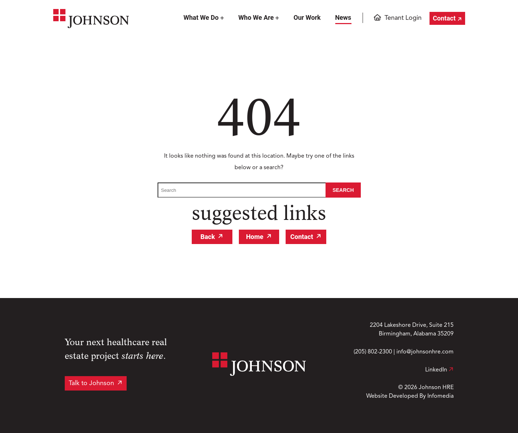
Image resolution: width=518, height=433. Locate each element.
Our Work (307, 17)
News (343, 17)
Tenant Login (403, 18)
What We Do (201, 17)
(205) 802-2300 (373, 352)
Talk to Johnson (91, 383)
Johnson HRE (436, 388)
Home (254, 236)
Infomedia (440, 396)
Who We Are (256, 17)
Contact (444, 18)
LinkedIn (439, 370)
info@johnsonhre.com (425, 352)
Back (207, 236)
